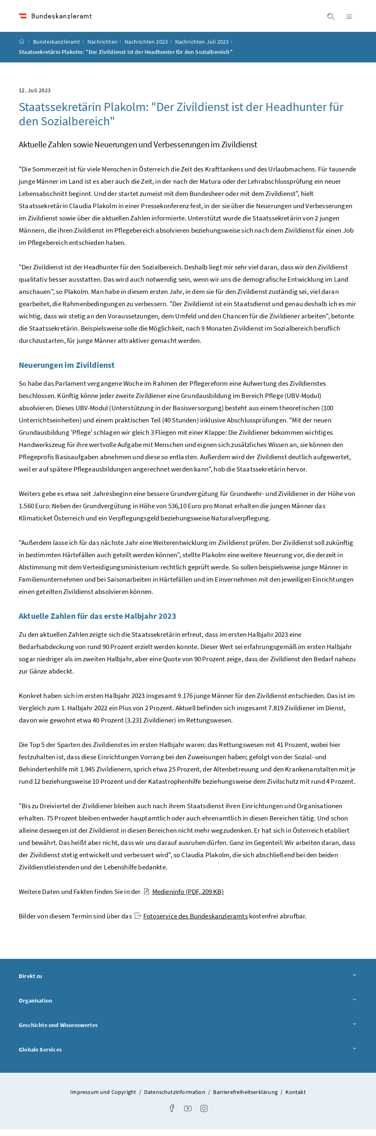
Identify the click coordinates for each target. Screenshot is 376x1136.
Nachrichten (102, 48)
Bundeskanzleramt (56, 48)
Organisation (188, 1007)
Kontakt (295, 1099)
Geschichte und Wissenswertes (188, 1031)
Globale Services (188, 1055)
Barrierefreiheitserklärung (246, 1099)
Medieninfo (183, 898)
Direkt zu (188, 982)
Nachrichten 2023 (146, 48)
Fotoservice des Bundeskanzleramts (191, 922)
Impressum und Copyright (103, 1099)
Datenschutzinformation (175, 1099)
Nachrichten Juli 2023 (202, 48)
